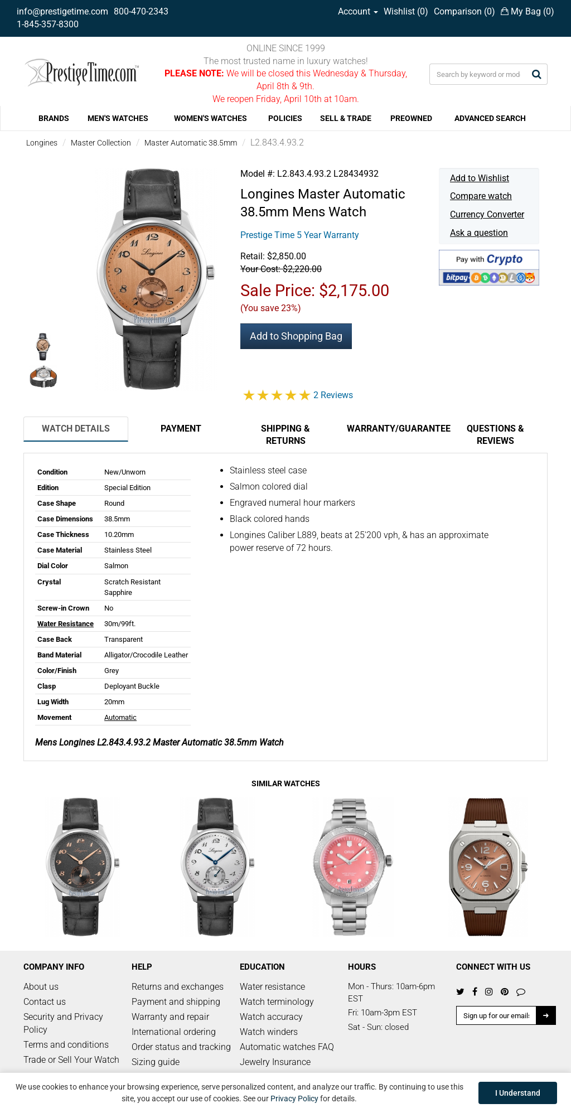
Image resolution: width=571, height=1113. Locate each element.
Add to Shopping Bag (296, 336)
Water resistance (272, 986)
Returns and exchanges (178, 986)
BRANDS (53, 118)
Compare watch (481, 196)
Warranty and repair (170, 1017)
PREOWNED (411, 118)
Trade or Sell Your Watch (71, 1059)
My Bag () (527, 11)
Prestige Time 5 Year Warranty (299, 235)
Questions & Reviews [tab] (495, 435)
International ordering (174, 1032)
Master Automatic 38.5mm (190, 142)
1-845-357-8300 (48, 24)
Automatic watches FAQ (287, 1047)
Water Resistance (65, 624)
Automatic (120, 717)
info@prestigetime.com (62, 11)
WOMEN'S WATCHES (210, 118)
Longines (41, 142)
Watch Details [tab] (76, 428)
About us (41, 986)
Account (358, 11)
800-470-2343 (141, 11)
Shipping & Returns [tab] (285, 435)
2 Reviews (333, 395)
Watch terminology (277, 1001)
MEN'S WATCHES (118, 118)
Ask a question (479, 233)
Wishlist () (406, 11)
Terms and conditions (66, 1044)
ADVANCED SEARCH (490, 118)
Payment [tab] (181, 428)
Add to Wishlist (479, 178)
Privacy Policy (294, 1098)
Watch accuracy (271, 1017)
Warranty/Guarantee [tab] (395, 428)
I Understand (517, 1092)
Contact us (44, 1001)
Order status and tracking (181, 1047)
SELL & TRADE (345, 118)
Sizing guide (156, 1062)
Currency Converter (487, 214)
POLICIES (285, 118)
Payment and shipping (176, 1001)
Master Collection (101, 142)
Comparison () (464, 11)
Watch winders (269, 1032)
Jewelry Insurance (275, 1062)
